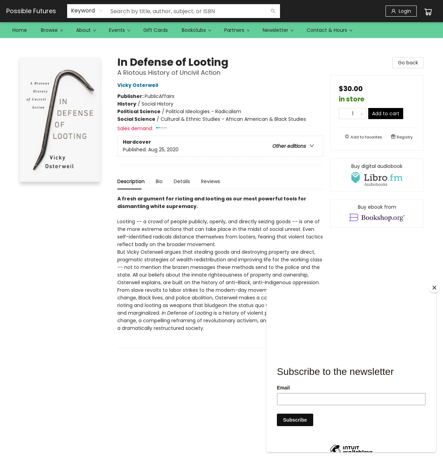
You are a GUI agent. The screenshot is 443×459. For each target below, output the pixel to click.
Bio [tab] (159, 181)
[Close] (434, 287)
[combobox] (87, 10)
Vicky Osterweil (138, 85)
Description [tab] (131, 181)
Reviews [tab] (210, 181)
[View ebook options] (377, 213)
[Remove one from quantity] (343, 113)
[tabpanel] (220, 271)
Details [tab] (182, 181)
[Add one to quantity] (362, 113)
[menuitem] (20, 30)
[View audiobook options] (377, 175)
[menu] (221, 30)
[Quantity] (353, 113)
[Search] (273, 11)
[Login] (401, 11)
